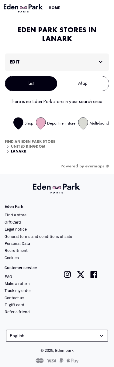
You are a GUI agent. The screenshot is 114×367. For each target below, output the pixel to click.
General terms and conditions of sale (38, 236)
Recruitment (16, 250)
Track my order (18, 290)
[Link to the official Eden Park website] (24, 8)
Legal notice (16, 229)
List (31, 83)
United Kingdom (28, 147)
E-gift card (14, 304)
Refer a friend (17, 311)
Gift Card (13, 222)
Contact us (14, 297)
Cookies (12, 257)
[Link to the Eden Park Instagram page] (67, 274)
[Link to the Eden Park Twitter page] (80, 274)
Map (83, 83)
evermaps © (97, 166)
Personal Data (17, 243)
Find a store (15, 214)
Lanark (18, 151)
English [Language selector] (57, 336)
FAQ (8, 276)
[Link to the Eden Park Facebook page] (94, 274)
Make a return (17, 283)
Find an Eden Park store (30, 142)
